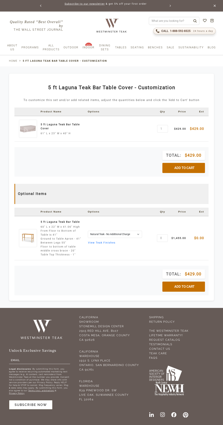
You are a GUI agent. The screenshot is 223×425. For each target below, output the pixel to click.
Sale (170, 47)
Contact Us (159, 348)
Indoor (88, 47)
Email (15, 360)
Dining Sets (104, 47)
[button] (41, 5)
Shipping (156, 317)
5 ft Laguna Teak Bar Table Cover (60, 126)
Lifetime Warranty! (166, 335)
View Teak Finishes (101, 242)
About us (12, 47)
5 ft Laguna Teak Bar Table (60, 221)
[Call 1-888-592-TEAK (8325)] (184, 31)
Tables (121, 47)
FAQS (153, 358)
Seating (137, 47)
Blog (212, 47)
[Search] (195, 21)
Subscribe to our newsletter (85, 3)
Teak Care (158, 353)
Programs (30, 47)
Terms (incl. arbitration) (41, 390)
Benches (155, 47)
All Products (51, 47)
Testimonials (160, 344)
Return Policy (162, 321)
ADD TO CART (184, 168)
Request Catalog (164, 339)
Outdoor (71, 47)
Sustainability (191, 47)
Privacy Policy (17, 393)
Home (13, 60)
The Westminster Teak (169, 330)
